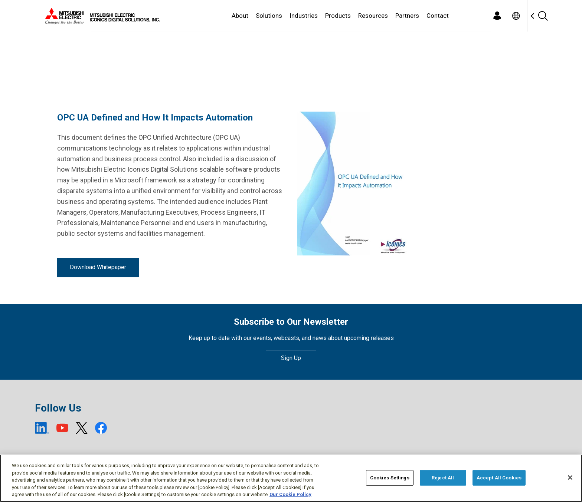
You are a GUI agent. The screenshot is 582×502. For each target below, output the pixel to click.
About (240, 15)
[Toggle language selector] (515, 16)
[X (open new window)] (82, 428)
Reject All (443, 477)
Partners (407, 15)
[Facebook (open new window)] (101, 428)
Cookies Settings (389, 477)
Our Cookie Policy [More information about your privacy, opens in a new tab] (290, 494)
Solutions (269, 15)
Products (338, 15)
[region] (291, 478)
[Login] (497, 16)
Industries (304, 15)
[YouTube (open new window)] (62, 428)
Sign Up (291, 357)
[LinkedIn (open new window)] (42, 428)
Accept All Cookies (499, 477)
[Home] (101, 16)
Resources (373, 15)
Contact (437, 15)
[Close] (570, 477)
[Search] (542, 16)
